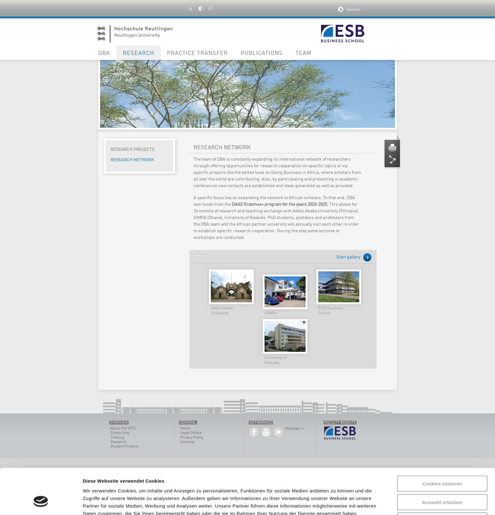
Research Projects (132, 149)
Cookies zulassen (442, 444)
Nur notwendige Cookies (442, 481)
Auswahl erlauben (442, 463)
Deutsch (354, 10)
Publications (262, 53)
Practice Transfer (197, 53)
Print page (392, 148)
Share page (392, 160)
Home (185, 428)
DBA (104, 53)
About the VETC (123, 428)
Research (138, 53)
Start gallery (348, 257)
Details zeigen (336, 502)
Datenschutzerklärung (320, 482)
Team (303, 53)
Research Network (132, 160)
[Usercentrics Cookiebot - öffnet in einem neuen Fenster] (41, 502)
